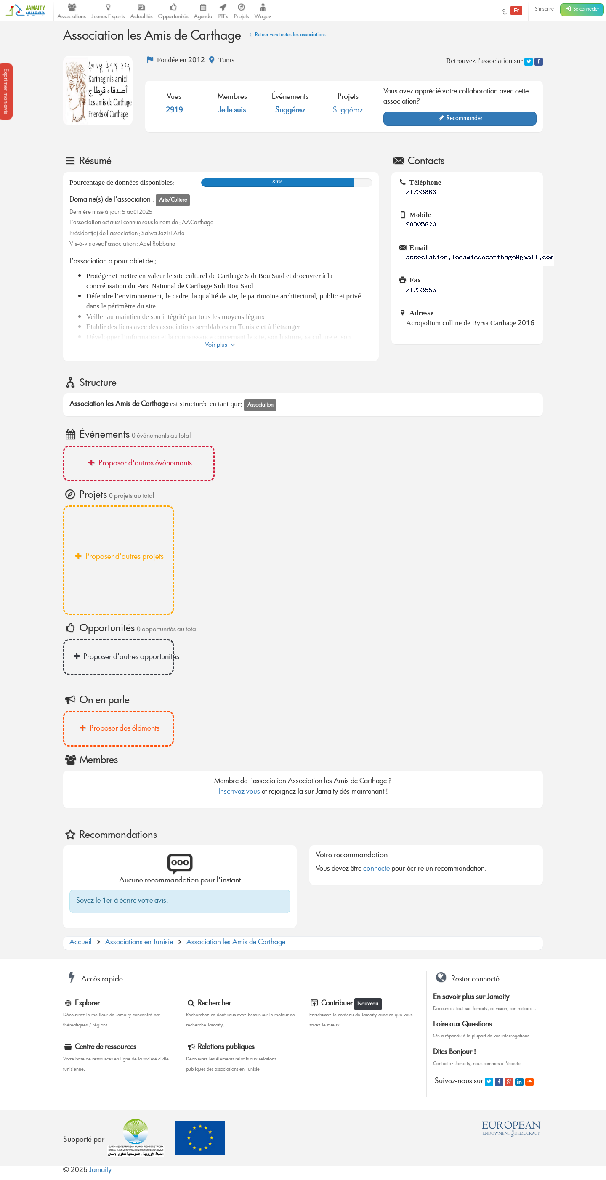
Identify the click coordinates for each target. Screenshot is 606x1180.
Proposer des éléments (118, 729)
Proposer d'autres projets (118, 557)
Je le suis (232, 110)
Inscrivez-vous (239, 792)
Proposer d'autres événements (138, 463)
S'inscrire (544, 9)
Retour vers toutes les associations (286, 35)
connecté (376, 869)
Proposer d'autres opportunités (122, 657)
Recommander (460, 119)
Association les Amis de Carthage (235, 943)
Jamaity (100, 1170)
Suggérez (290, 110)
